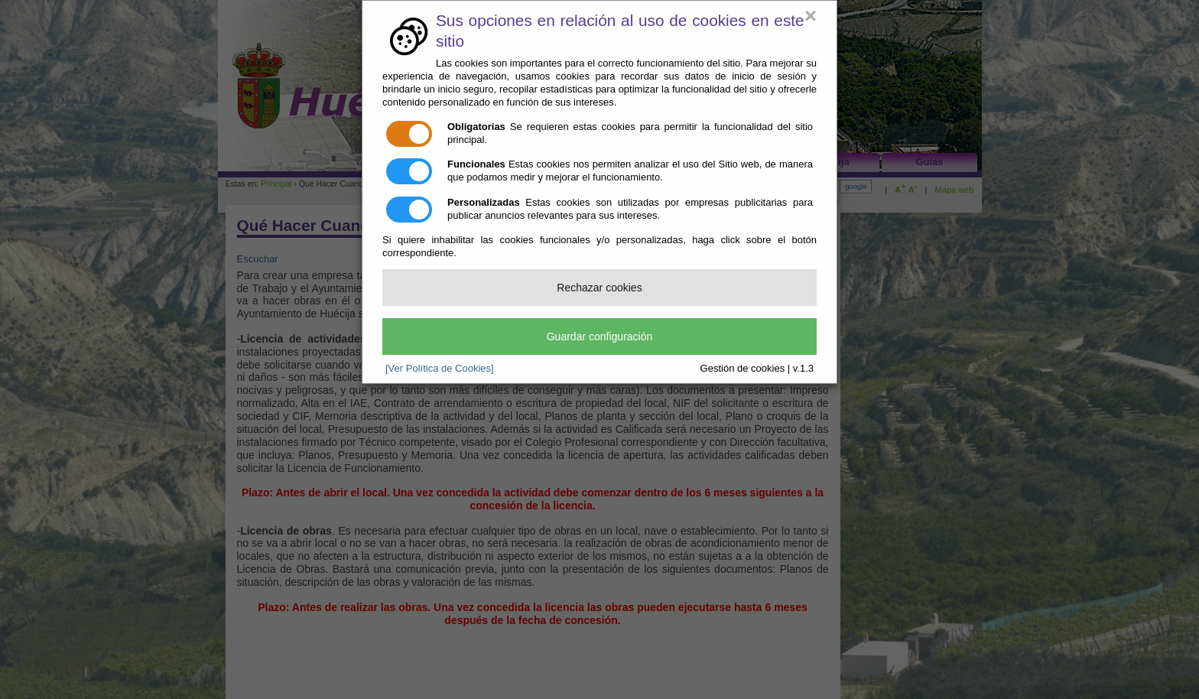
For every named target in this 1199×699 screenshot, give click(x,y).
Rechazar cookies (599, 287)
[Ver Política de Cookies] (439, 368)
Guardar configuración (600, 336)
